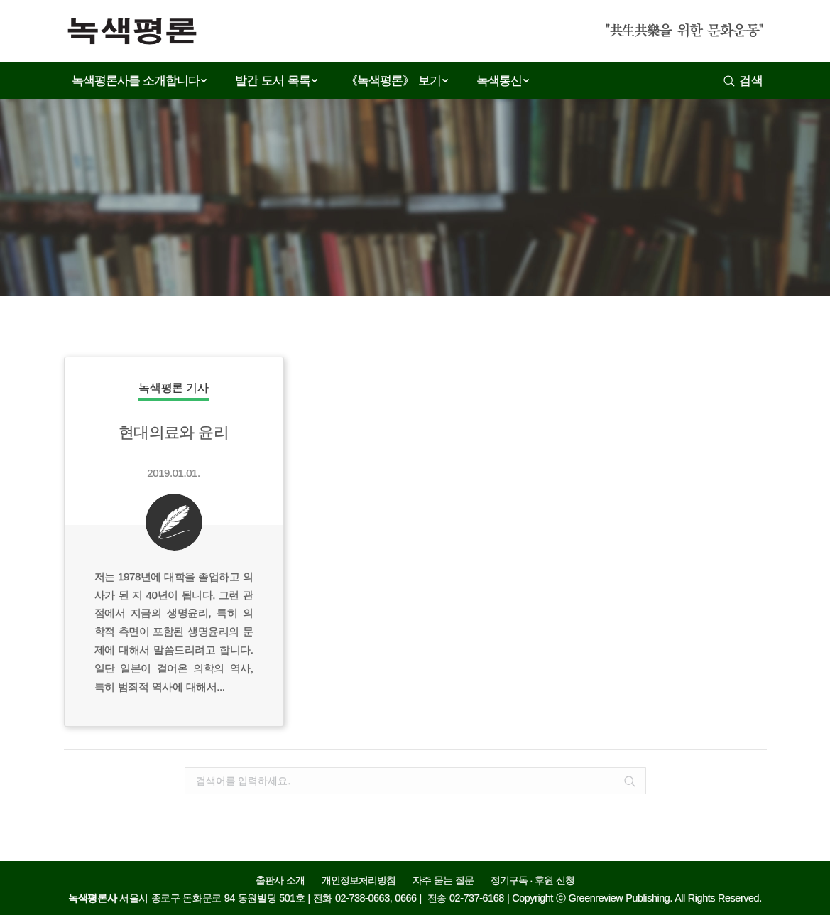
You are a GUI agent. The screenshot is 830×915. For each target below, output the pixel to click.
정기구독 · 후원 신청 (532, 880)
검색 (751, 80)
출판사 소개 (280, 880)
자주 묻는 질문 (443, 880)
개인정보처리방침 (358, 880)
